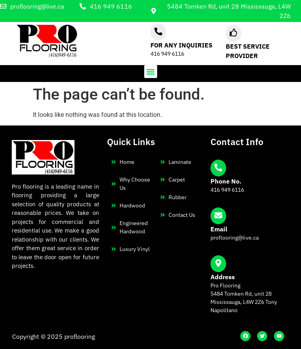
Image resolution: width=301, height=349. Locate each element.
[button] (150, 71)
